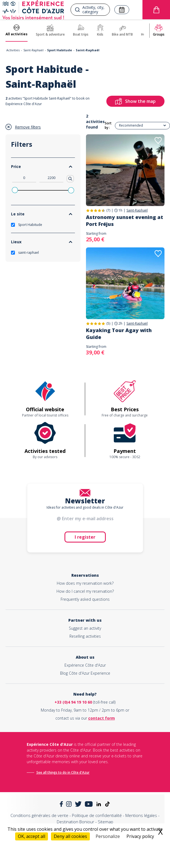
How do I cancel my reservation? (85, 591)
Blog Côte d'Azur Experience (85, 673)
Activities (13, 50)
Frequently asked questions (85, 599)
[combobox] (90, 10)
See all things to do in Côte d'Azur (63, 772)
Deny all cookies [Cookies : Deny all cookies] (70, 836)
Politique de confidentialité (97, 815)
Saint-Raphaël (33, 50)
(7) (108, 210)
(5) (108, 323)
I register (85, 537)
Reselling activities (85, 636)
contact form (101, 718)
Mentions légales (141, 815)
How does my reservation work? (85, 583)
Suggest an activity (85, 628)
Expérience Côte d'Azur (85, 665)
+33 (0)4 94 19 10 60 (73, 702)
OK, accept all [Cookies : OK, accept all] (31, 836)
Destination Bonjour (75, 821)
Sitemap (105, 821)
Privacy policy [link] (140, 836)
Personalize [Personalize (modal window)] (108, 836)
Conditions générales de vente (39, 815)
